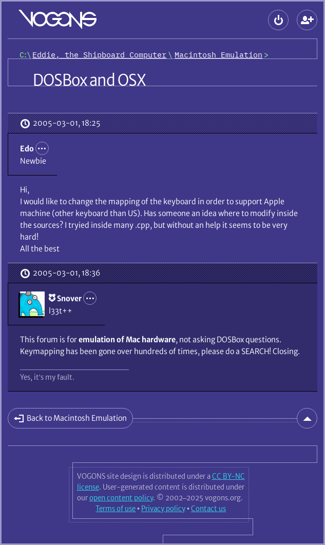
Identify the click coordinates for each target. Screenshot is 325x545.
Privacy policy (163, 508)
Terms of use (115, 508)
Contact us (208, 508)
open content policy (121, 497)
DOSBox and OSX (89, 80)
